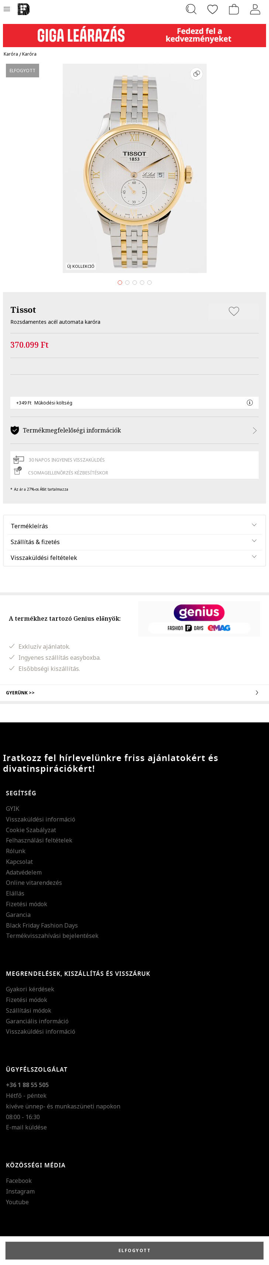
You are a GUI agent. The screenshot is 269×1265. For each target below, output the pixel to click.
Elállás (15, 893)
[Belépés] (255, 9)
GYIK (12, 809)
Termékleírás (29, 526)
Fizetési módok (26, 904)
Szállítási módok (28, 1010)
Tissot (23, 309)
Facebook (19, 1181)
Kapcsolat (19, 862)
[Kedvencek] (212, 9)
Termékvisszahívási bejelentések (52, 936)
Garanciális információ (37, 1021)
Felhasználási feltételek (39, 840)
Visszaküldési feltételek (44, 558)
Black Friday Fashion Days (42, 925)
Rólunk (15, 851)
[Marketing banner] (134, 32)
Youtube (17, 1202)
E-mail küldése (26, 1127)
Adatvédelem (24, 872)
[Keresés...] (191, 9)
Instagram (20, 1191)
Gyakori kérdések (30, 989)
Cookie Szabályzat (31, 830)
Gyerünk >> (134, 692)
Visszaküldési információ (40, 819)
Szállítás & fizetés (35, 542)
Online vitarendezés (34, 883)
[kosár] (234, 9)
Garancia (18, 915)
